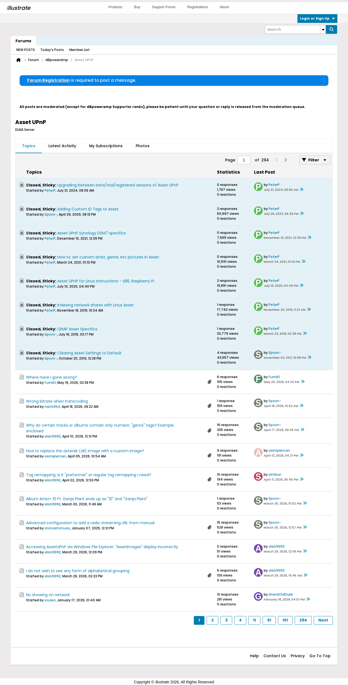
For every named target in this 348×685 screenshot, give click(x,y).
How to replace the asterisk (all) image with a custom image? (85, 451)
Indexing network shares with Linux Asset (95, 305)
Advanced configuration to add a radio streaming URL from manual (90, 523)
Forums (23, 41)
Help (254, 656)
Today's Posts (52, 49)
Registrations (197, 7)
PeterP (50, 190)
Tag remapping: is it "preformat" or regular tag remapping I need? (88, 475)
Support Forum (164, 7)
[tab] (28, 146)
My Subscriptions (106, 146)
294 (303, 620)
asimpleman (55, 456)
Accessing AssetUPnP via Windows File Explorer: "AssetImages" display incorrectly (102, 547)
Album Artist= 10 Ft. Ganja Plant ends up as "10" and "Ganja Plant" (87, 499)
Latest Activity (62, 146)
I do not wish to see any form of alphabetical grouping (77, 571)
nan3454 (52, 406)
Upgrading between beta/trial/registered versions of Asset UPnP (117, 185)
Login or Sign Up (317, 18)
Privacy (298, 656)
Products (115, 7)
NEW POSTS (25, 49)
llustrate (18, 8)
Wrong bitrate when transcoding (57, 401)
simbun (275, 474)
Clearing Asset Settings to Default (89, 353)
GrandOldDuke (281, 594)
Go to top (320, 656)
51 (269, 620)
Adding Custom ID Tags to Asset (88, 209)
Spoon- (51, 214)
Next (323, 620)
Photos (143, 146)
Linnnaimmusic (57, 528)
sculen (50, 600)
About (224, 7)
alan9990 (53, 436)
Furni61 (50, 382)
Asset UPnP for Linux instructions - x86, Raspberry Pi (105, 281)
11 (254, 620)
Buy (137, 7)
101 (285, 620)
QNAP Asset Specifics (77, 329)
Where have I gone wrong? (51, 377)
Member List (79, 49)
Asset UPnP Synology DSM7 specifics (91, 233)
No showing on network (48, 595)
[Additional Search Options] (323, 29)
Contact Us (274, 656)
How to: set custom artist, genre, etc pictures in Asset (108, 257)
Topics (28, 146)
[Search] (295, 29)
